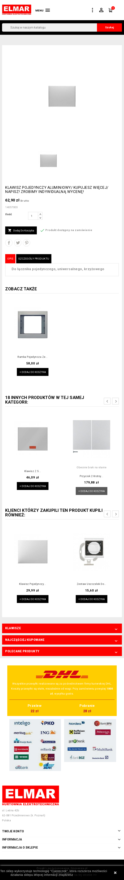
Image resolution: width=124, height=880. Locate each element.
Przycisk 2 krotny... (91, 476)
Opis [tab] (10, 258)
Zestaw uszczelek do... (91, 584)
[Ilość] (33, 216)
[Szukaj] (62, 27)
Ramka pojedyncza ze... (32, 356)
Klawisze (13, 628)
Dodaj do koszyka (21, 231)
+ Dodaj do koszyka (33, 372)
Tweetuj (17, 242)
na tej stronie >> (85, 874)
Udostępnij (8, 242)
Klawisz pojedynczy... (32, 584)
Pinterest (26, 242)
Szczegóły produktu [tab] (33, 258)
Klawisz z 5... (32, 471)
